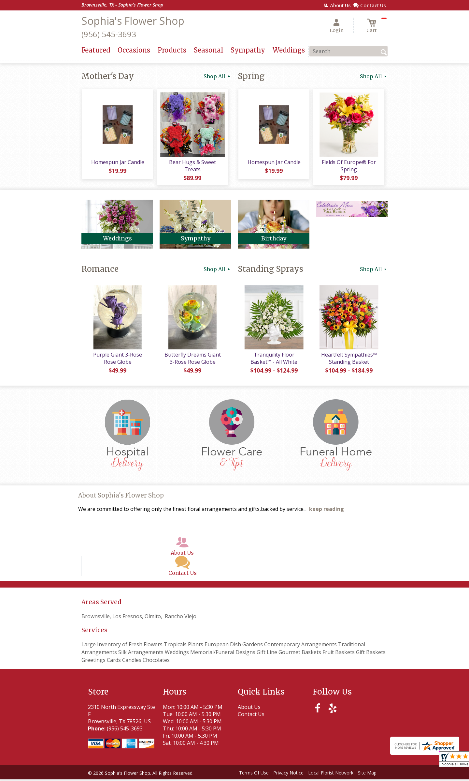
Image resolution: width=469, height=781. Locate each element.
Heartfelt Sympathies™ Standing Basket (349, 360)
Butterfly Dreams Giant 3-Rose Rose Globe (192, 360)
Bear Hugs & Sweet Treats (192, 166)
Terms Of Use (254, 774)
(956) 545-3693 (108, 34)
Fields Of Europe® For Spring (348, 166)
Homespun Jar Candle (117, 162)
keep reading (326, 510)
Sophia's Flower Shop (132, 21)
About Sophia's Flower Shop (121, 497)
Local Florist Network (330, 774)
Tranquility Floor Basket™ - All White (273, 360)
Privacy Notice (288, 774)
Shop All (217, 76)
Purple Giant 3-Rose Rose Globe (117, 360)
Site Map (367, 774)
